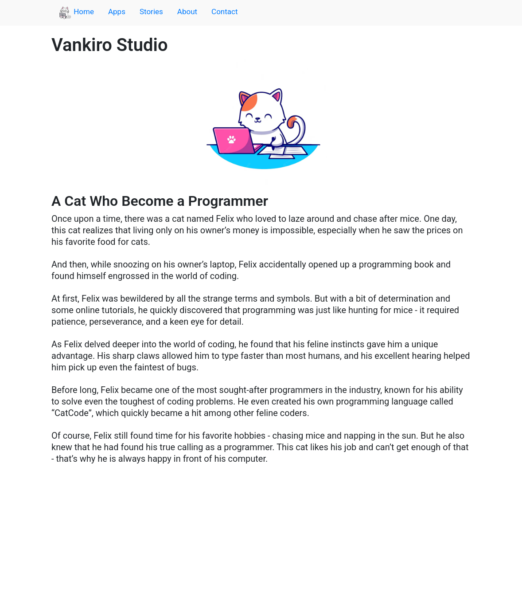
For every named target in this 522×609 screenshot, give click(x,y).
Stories (151, 11)
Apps (116, 11)
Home (76, 13)
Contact (224, 11)
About (187, 11)
